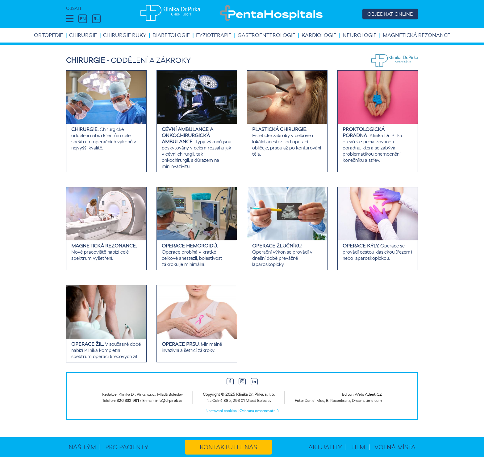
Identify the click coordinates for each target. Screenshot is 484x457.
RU (96, 19)
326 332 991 (128, 400)
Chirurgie (83, 35)
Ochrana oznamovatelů (259, 410)
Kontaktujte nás (228, 447)
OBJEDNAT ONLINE (390, 14)
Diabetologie (171, 35)
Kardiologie (319, 35)
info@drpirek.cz (168, 400)
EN (83, 19)
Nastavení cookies (221, 410)
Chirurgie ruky (124, 35)
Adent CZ (373, 394)
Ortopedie (48, 35)
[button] (69, 18)
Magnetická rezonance (416, 35)
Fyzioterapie (214, 35)
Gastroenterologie (266, 35)
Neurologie (360, 35)
